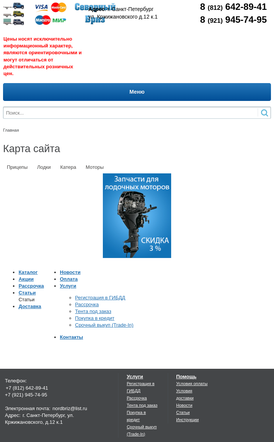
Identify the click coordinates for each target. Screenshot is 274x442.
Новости (70, 272)
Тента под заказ (93, 311)
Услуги (68, 286)
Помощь (186, 376)
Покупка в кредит (95, 318)
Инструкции (187, 419)
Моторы (95, 167)
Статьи (27, 293)
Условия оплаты (192, 383)
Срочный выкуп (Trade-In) (104, 325)
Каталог (28, 272)
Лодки (44, 167)
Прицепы (17, 167)
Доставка (30, 306)
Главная (11, 130)
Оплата (69, 279)
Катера (68, 167)
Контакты (71, 337)
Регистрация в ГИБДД (100, 297)
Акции (26, 279)
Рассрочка (31, 286)
